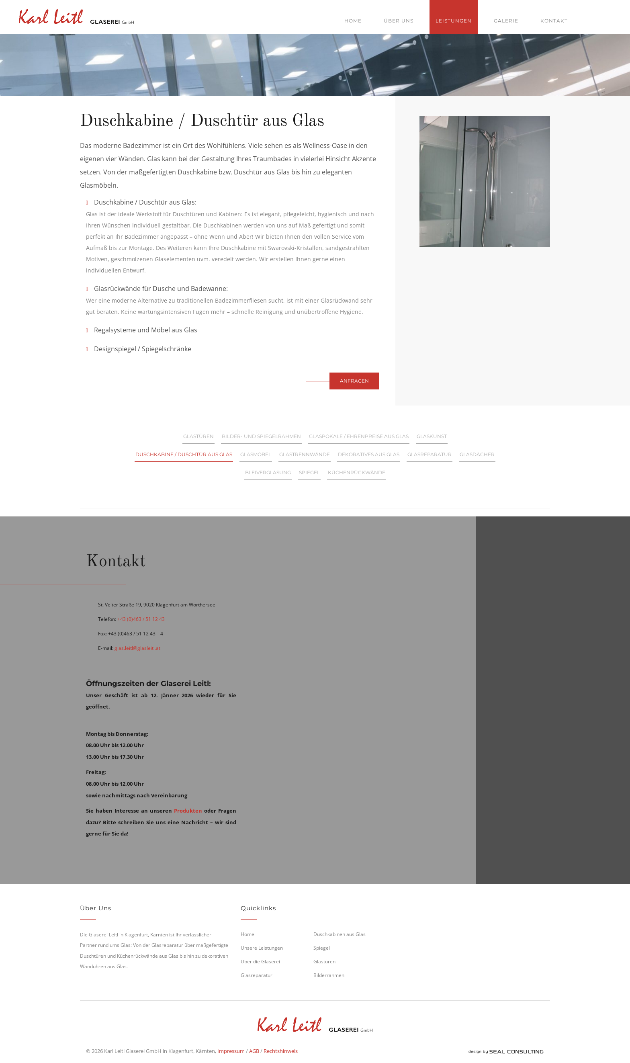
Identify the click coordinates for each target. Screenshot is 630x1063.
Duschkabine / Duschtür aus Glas (183, 454)
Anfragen (354, 381)
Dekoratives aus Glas (368, 454)
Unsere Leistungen (262, 947)
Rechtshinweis (281, 1051)
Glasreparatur (429, 454)
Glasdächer (477, 454)
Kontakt (554, 21)
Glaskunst (432, 436)
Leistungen (454, 21)
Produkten (188, 810)
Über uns (398, 21)
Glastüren (198, 436)
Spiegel (309, 472)
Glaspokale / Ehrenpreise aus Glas (359, 436)
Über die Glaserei (260, 961)
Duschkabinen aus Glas (339, 934)
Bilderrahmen (328, 975)
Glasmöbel (255, 454)
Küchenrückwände (356, 472)
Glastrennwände (304, 454)
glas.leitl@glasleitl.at (137, 648)
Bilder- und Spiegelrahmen (261, 436)
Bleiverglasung (268, 472)
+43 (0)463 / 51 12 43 (141, 619)
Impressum (231, 1051)
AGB (254, 1051)
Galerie (506, 21)
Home (353, 21)
